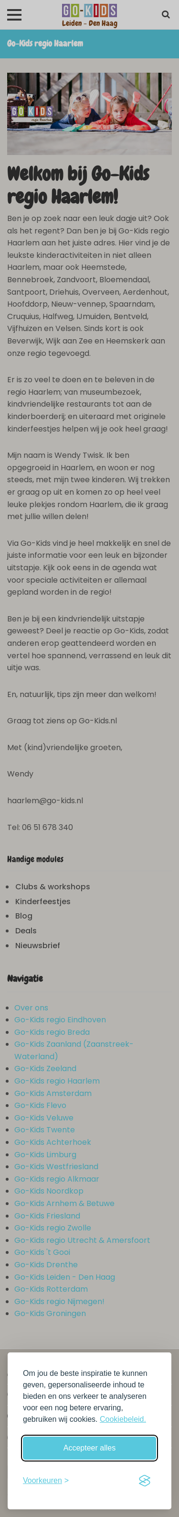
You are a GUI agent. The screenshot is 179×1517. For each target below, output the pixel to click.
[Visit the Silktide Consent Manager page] (144, 1480)
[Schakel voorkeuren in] (46, 1480)
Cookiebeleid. (123, 1419)
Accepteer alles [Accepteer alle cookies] (89, 1448)
